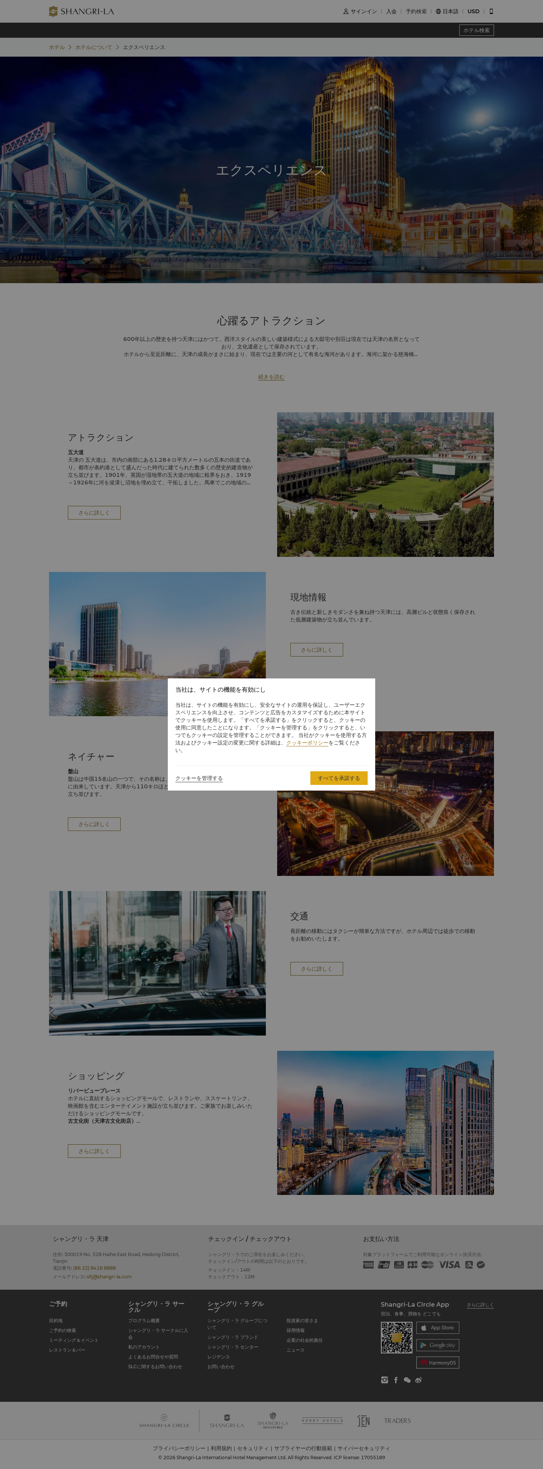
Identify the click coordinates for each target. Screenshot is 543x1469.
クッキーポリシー (307, 742)
